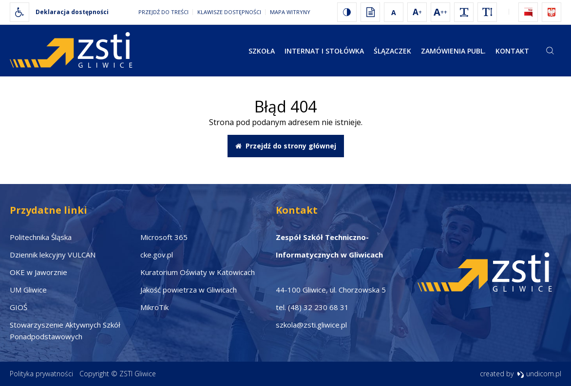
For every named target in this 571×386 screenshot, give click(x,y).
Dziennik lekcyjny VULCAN (52, 254)
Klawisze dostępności (229, 12)
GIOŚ (18, 307)
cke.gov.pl (156, 254)
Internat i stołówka (324, 50)
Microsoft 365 (164, 237)
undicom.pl (539, 373)
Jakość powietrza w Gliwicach (188, 289)
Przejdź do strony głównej (285, 145)
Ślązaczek (392, 50)
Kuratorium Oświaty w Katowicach (197, 272)
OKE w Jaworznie (38, 272)
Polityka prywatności (41, 373)
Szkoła (261, 50)
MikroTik (154, 307)
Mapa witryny (290, 12)
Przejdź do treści (163, 12)
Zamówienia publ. (453, 50)
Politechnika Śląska (41, 237)
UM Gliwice (28, 289)
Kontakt (512, 50)
